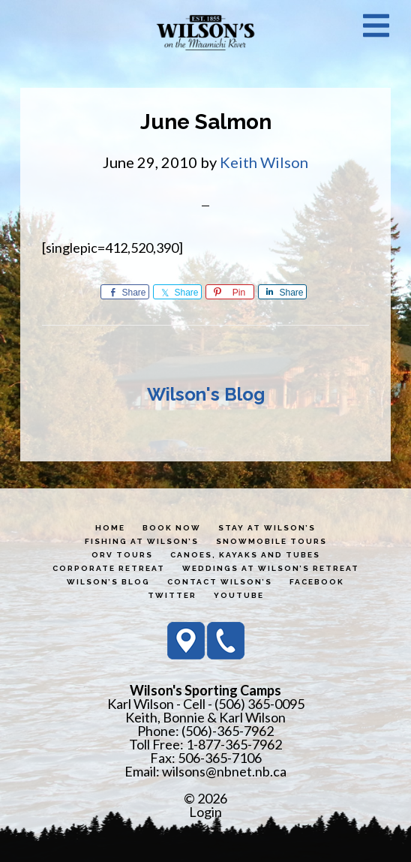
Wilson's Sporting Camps (205, 32)
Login (205, 811)
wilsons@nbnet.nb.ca (224, 771)
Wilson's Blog (206, 394)
